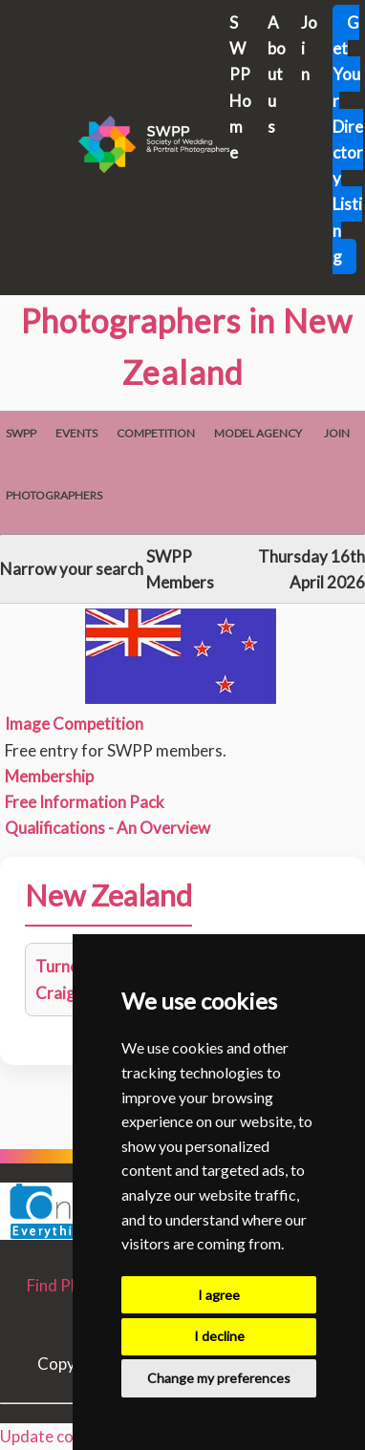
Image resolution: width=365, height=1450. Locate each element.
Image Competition (74, 724)
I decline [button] (219, 1336)
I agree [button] (219, 1295)
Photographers (54, 495)
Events (76, 433)
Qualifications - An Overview (107, 828)
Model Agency (258, 433)
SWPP (21, 433)
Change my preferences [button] (218, 1378)
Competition (156, 433)
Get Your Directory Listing (348, 139)
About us (277, 74)
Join (337, 433)
